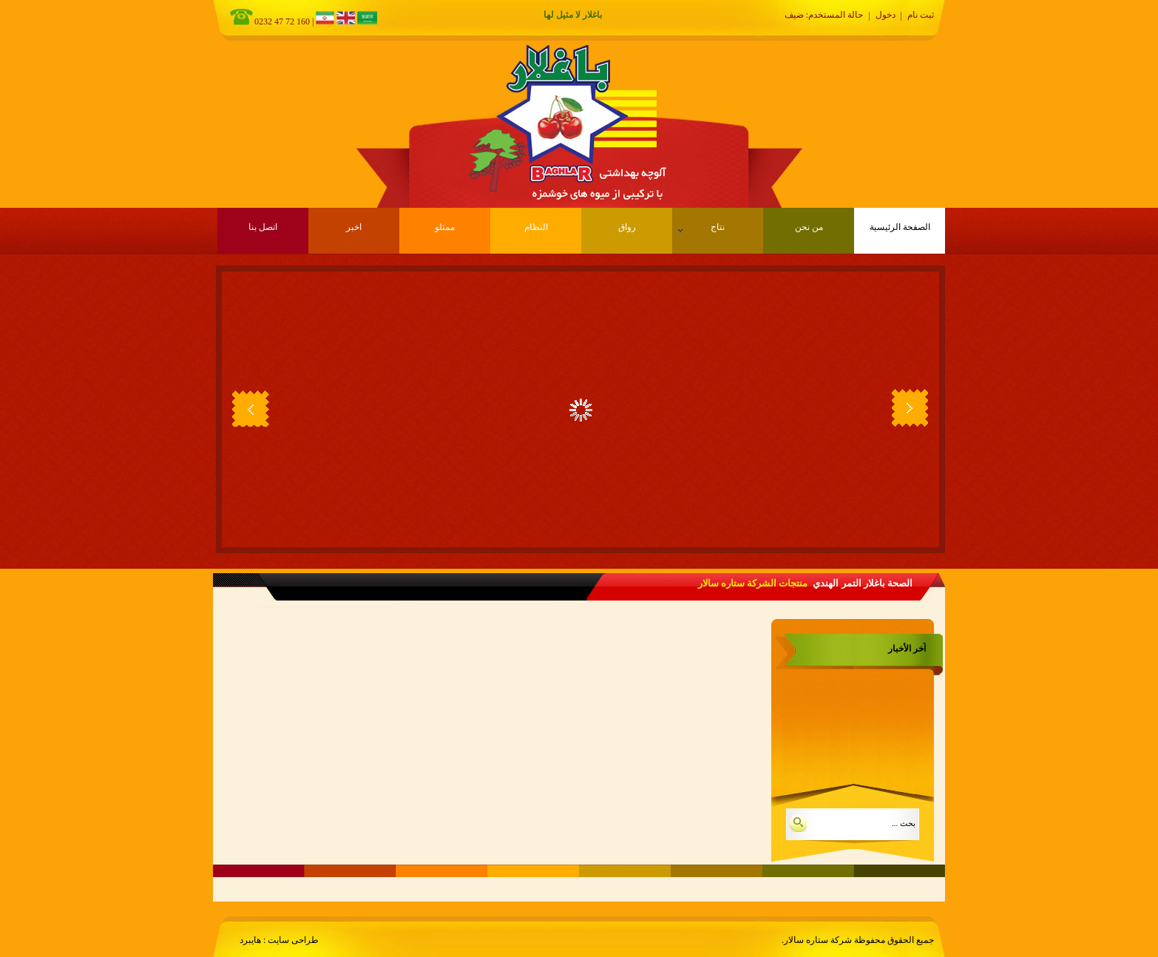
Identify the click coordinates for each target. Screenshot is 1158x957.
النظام (536, 227)
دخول (885, 15)
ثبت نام (920, 15)
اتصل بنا (262, 227)
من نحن (809, 227)
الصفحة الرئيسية (900, 227)
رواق (627, 227)
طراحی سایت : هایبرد (279, 940)
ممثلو (445, 227)
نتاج (701, 227)
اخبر (354, 227)
